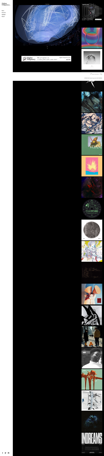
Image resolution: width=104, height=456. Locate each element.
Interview (4, 12)
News (3, 10)
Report (3, 16)
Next (48, 4)
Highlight (4, 14)
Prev (46, 4)
